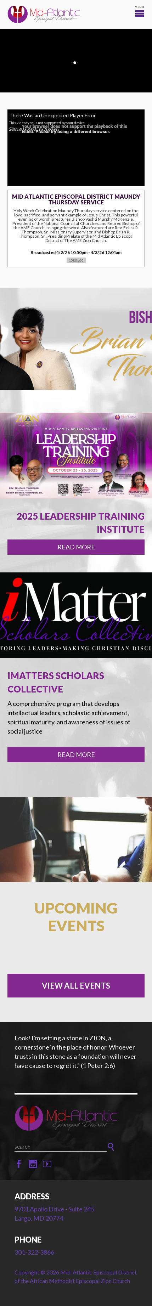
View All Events (76, 985)
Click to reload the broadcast (34, 128)
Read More (76, 547)
